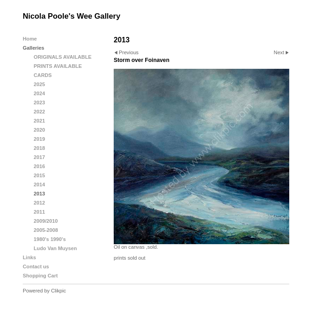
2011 (39, 212)
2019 (39, 139)
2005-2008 (46, 230)
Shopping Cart (40, 275)
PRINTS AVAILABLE (58, 66)
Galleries (33, 48)
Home (30, 38)
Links (29, 257)
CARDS (43, 75)
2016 (39, 166)
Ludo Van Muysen (55, 248)
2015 (39, 175)
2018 (39, 148)
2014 (39, 184)
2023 (39, 102)
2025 (39, 84)
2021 (39, 120)
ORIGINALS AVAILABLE (62, 57)
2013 (39, 193)
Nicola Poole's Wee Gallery (71, 16)
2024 (39, 93)
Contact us (36, 266)
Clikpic (58, 290)
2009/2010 (46, 221)
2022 (39, 111)
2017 (39, 157)
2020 (39, 130)
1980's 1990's (50, 239)
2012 (39, 202)
